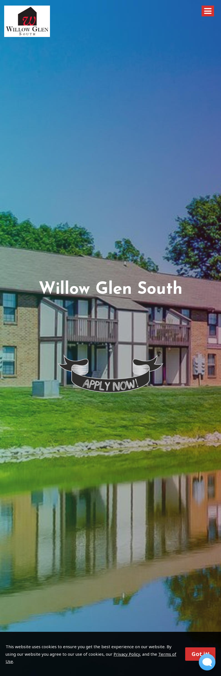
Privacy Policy (127, 654)
